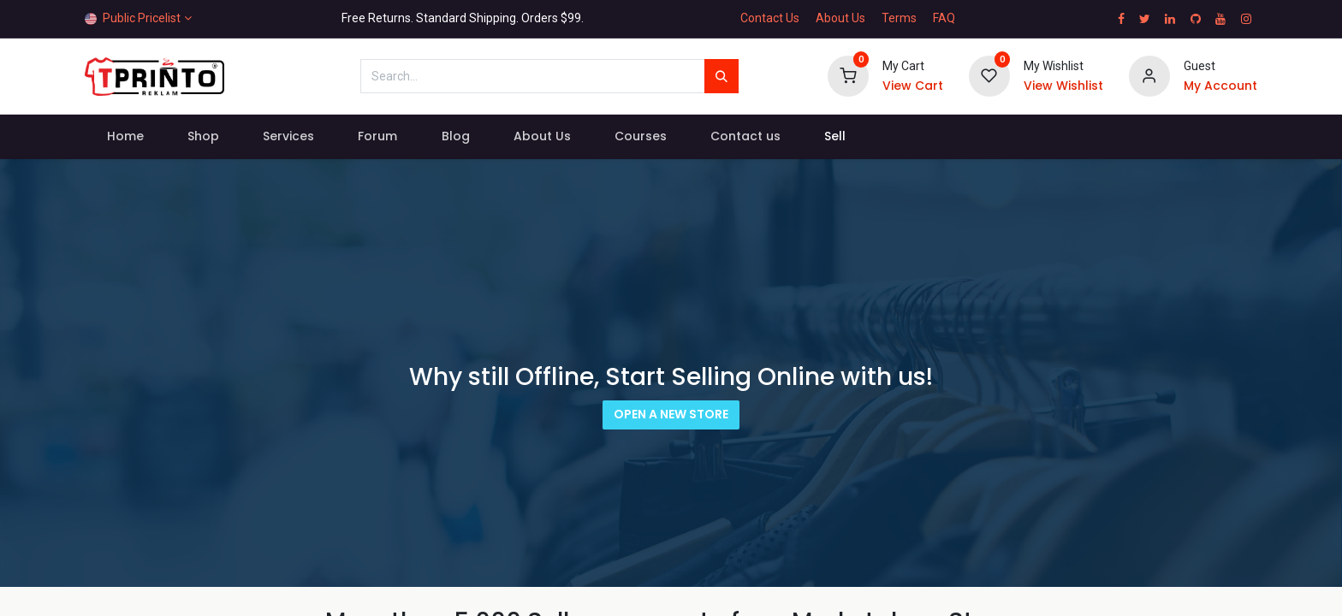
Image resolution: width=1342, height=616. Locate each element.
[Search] (721, 76)
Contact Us (769, 18)
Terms (899, 18)
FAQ (944, 18)
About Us (840, 18)
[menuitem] (125, 137)
